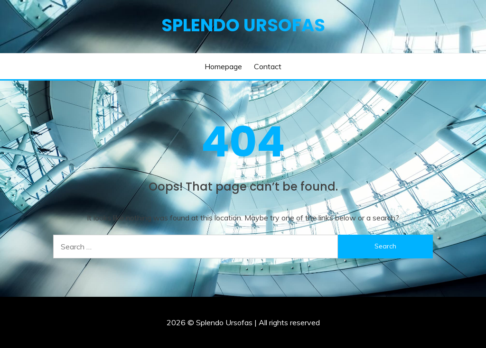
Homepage (223, 66)
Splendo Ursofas (243, 25)
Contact (267, 66)
